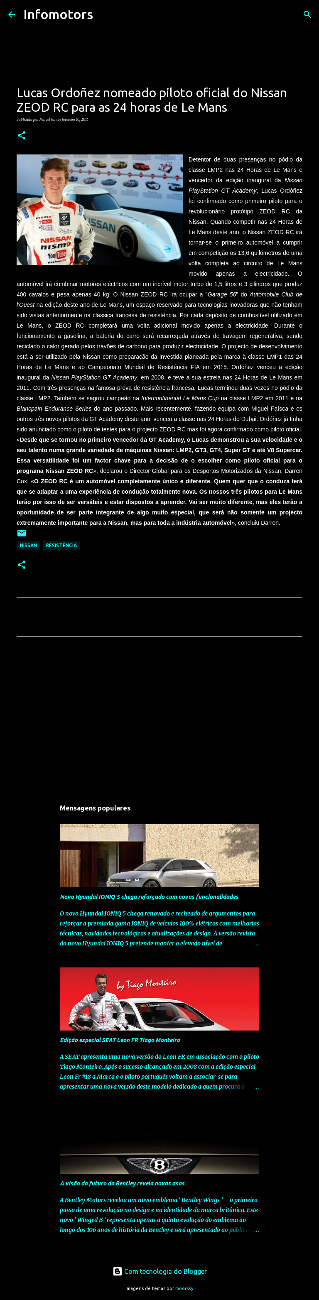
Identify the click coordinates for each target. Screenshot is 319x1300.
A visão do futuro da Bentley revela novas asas (122, 1183)
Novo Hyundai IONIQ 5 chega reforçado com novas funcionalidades (149, 897)
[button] (22, 135)
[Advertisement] (159, 720)
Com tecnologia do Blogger (160, 1271)
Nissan (28, 545)
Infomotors (58, 14)
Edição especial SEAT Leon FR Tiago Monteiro (120, 1040)
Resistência (61, 545)
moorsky (184, 1288)
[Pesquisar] (105, 14)
